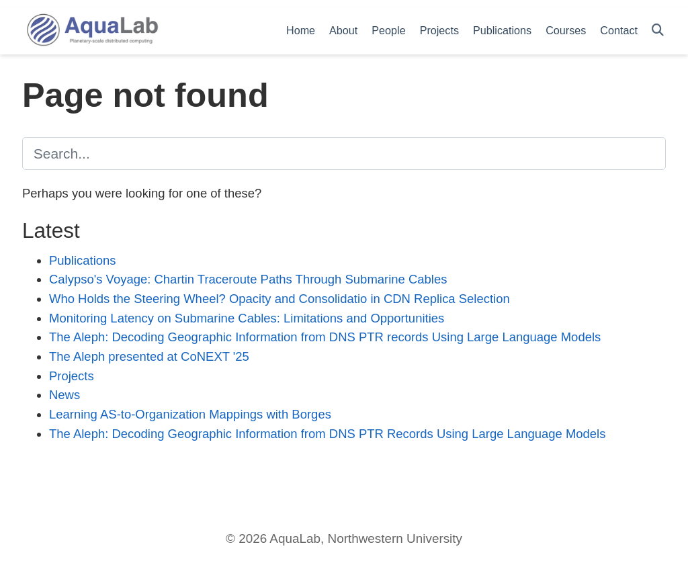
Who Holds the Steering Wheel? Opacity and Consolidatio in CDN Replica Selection (279, 299)
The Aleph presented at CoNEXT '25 (149, 356)
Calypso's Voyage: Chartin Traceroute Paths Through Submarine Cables (248, 279)
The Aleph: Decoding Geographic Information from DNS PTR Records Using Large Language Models (327, 434)
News (64, 395)
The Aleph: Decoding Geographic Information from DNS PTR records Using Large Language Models (325, 337)
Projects (71, 376)
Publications (82, 260)
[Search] (658, 30)
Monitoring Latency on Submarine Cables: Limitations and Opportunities (246, 318)
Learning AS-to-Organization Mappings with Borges (190, 414)
